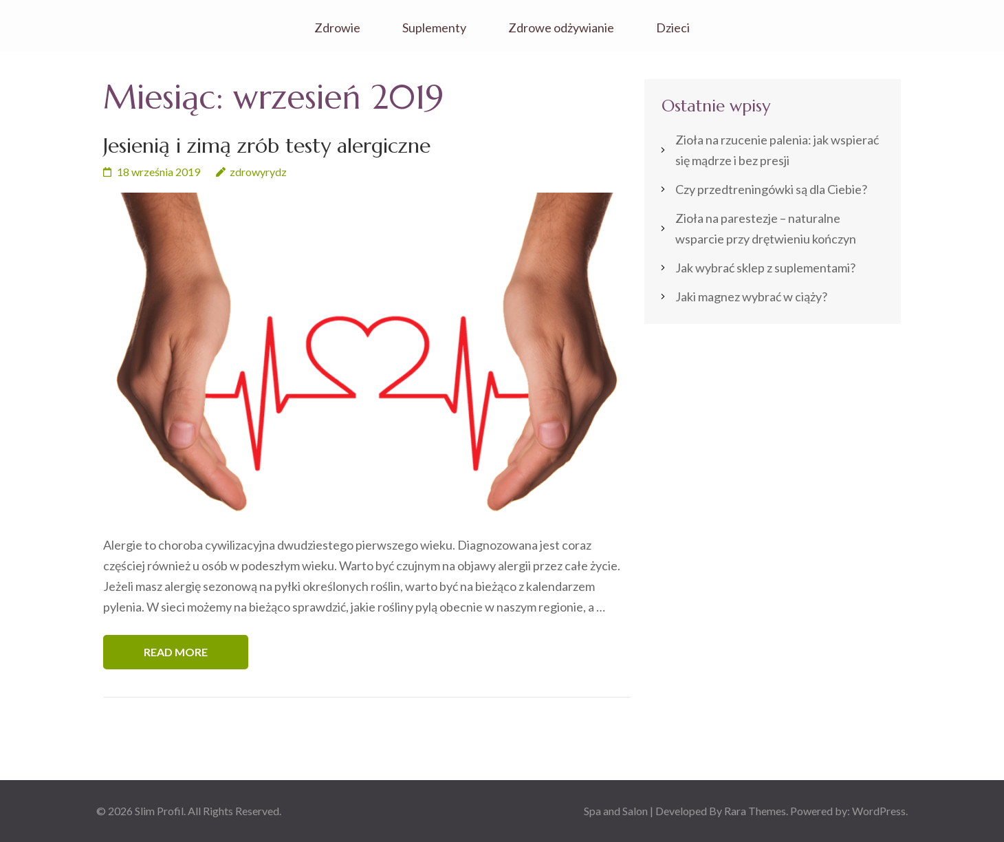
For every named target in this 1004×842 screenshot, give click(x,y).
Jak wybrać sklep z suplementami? (765, 267)
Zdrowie (337, 28)
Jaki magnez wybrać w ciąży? (751, 296)
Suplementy (434, 28)
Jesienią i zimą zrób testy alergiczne (266, 145)
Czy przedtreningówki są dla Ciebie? (771, 189)
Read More (176, 651)
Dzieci (673, 28)
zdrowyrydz (258, 171)
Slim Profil (159, 810)
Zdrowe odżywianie (561, 28)
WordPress (879, 810)
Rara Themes (755, 810)
